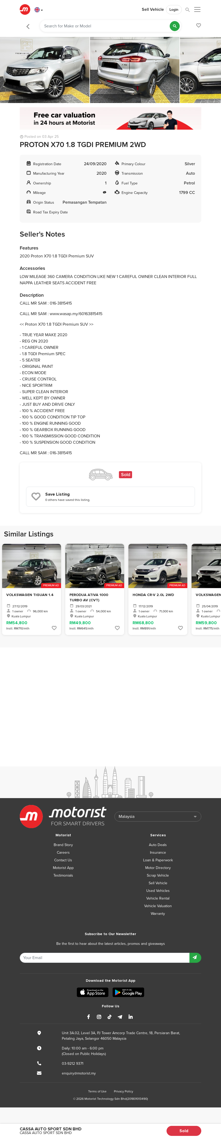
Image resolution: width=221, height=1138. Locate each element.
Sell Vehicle (153, 9)
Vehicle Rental (157, 898)
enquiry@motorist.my (79, 1073)
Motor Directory (158, 868)
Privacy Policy (123, 1091)
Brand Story (63, 845)
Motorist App (63, 868)
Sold (183, 1131)
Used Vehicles (158, 890)
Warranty (158, 913)
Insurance (158, 852)
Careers (63, 852)
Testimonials (63, 875)
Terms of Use (97, 1091)
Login (173, 9)
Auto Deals (158, 845)
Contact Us (63, 860)
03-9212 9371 (72, 1063)
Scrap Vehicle (158, 875)
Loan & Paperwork (158, 860)
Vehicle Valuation (158, 906)
